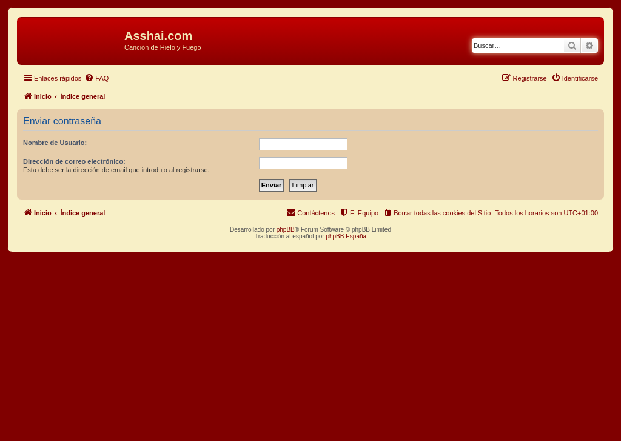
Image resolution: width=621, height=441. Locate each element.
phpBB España (346, 236)
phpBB (286, 229)
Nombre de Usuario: (55, 142)
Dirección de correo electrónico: (74, 161)
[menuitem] (96, 78)
